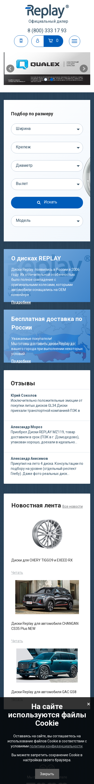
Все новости (72, 506)
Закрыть (47, 774)
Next (84, 69)
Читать (17, 573)
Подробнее (21, 302)
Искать (47, 202)
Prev (10, 69)
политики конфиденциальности (56, 746)
